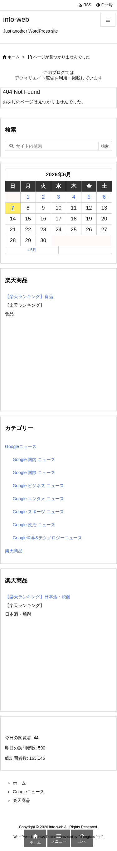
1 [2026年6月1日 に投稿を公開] (28, 197)
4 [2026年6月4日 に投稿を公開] (73, 197)
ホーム (13, 57)
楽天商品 (13, 550)
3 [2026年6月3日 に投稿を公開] (58, 197)
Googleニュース (21, 446)
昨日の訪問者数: (21, 747)
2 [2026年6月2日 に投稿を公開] (43, 197)
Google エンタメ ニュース (38, 498)
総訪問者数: (17, 758)
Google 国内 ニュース (33, 459)
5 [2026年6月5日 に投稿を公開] (88, 197)
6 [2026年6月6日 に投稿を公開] (104, 197)
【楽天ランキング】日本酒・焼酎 (38, 596)
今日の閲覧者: (19, 737)
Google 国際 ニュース (33, 472)
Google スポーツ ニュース (38, 511)
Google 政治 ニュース (33, 524)
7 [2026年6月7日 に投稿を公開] (12, 208)
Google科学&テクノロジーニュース (47, 537)
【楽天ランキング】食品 (29, 296)
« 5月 (31, 250)
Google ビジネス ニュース (38, 485)
